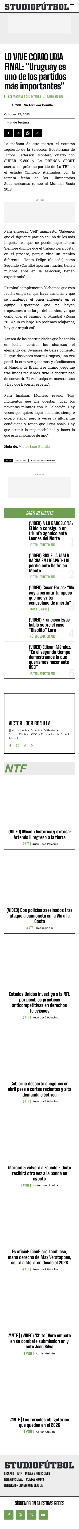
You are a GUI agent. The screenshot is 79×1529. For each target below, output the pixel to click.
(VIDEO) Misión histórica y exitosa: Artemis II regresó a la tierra (39, 834)
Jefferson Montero (42, 460)
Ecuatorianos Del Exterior (24, 96)
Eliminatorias (55, 96)
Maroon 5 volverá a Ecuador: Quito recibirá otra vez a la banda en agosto (39, 1173)
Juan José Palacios (45, 844)
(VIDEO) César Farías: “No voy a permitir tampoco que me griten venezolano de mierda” (51, 595)
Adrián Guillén (45, 1353)
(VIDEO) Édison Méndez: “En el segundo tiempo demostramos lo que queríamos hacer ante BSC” (50, 657)
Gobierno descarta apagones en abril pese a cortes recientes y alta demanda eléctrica (39, 1089)
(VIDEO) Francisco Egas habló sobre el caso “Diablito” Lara (49, 625)
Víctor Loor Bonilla (38, 105)
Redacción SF (45, 927)
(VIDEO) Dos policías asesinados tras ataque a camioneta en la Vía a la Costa (39, 915)
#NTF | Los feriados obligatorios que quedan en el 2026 (39, 1422)
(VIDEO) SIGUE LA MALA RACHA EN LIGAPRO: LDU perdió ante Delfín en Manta (50, 563)
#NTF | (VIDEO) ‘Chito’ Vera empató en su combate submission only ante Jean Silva (39, 1341)
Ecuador (21, 460)
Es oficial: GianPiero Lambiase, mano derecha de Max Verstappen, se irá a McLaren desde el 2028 (39, 1257)
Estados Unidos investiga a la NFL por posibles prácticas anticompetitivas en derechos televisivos (39, 1002)
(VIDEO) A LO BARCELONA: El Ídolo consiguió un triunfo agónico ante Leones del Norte (51, 530)
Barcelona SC (38, 609)
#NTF (25, 844)
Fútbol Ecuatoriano (43, 545)
